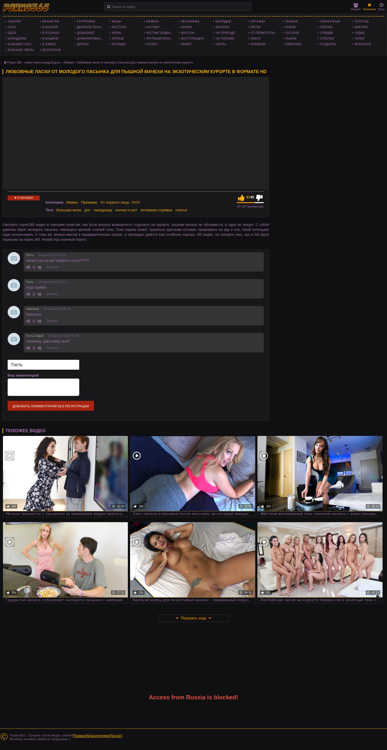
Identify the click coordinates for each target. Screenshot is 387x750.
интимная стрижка (156, 210)
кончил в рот (126, 210)
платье (181, 210)
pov (87, 210)
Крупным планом (160, 38)
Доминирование (90, 38)
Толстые (361, 21)
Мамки (186, 27)
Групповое (86, 21)
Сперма (326, 27)
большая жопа (68, 210)
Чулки (359, 38)
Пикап (256, 38)
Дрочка (83, 44)
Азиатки (14, 21)
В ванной (50, 27)
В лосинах (51, 33)
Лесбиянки (190, 21)
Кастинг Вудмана (160, 33)
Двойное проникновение (92, 27)
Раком (290, 27)
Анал (12, 27)
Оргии (256, 27)
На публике (225, 38)
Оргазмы (258, 21)
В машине (50, 38)
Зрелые (118, 38)
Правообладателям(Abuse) (97, 736)
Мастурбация (192, 38)
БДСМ (12, 33)
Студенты (328, 44)
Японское (362, 44)
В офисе (49, 44)
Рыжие (290, 38)
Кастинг (153, 27)
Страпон (327, 38)
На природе (225, 33)
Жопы (116, 33)
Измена (152, 21)
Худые (359, 33)
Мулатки (222, 27)
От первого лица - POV (265, 33)
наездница (103, 210)
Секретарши (330, 21)
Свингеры (293, 44)
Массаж (187, 33)
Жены (116, 21)
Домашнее (86, 33)
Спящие (326, 33)
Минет (186, 44)
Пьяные (291, 21)
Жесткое (119, 27)
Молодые (223, 21)
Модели (356, 7)
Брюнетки (50, 21)
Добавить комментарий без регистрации (51, 406)
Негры (221, 44)
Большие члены (21, 50)
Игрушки (119, 44)
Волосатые (51, 50)
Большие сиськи (22, 44)
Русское (292, 33)
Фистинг (361, 27)
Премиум (258, 44)
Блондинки (17, 38)
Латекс (152, 44)
